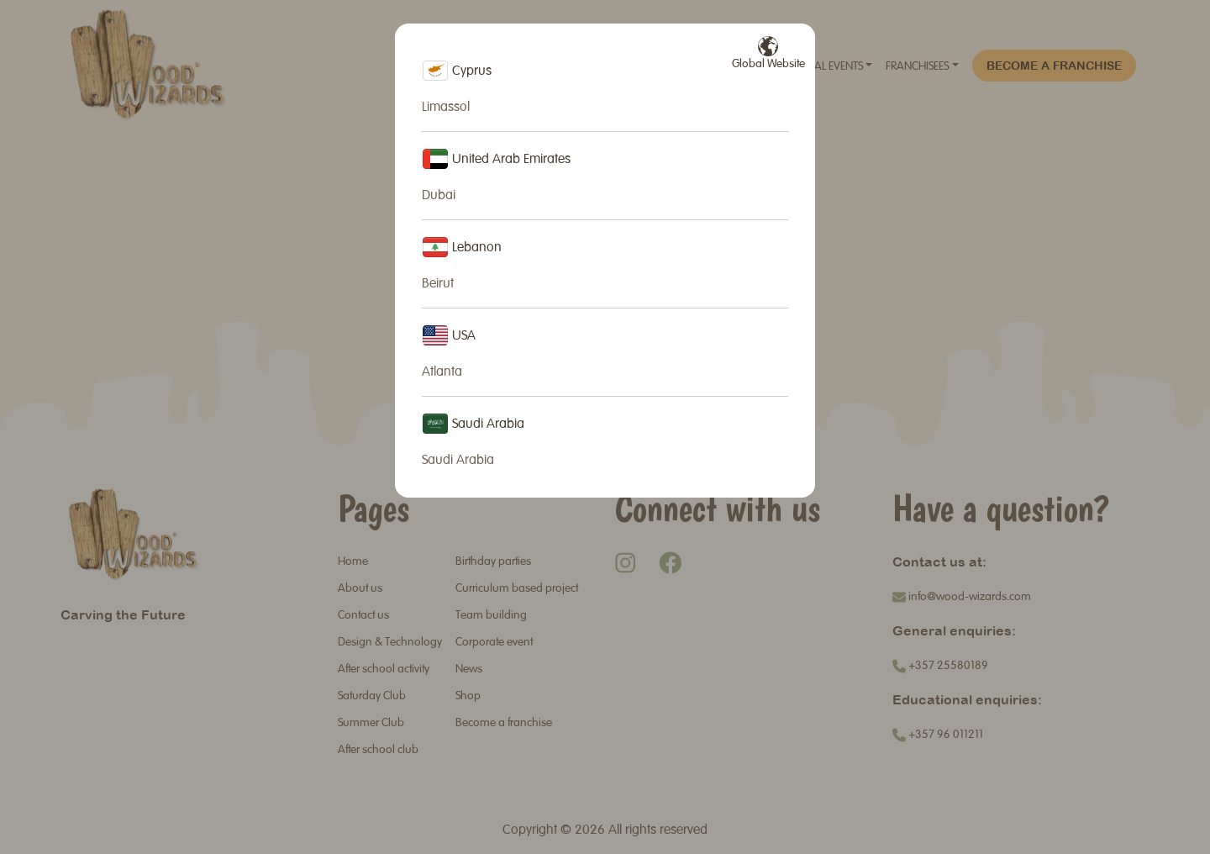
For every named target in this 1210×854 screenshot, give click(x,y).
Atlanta (442, 372)
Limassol (446, 107)
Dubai (438, 196)
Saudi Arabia (458, 460)
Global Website (768, 53)
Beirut (438, 284)
